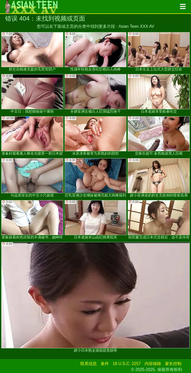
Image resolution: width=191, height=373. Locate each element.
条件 (105, 363)
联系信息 (88, 363)
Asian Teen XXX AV (136, 26)
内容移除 (153, 363)
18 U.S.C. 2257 (127, 363)
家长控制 (173, 363)
